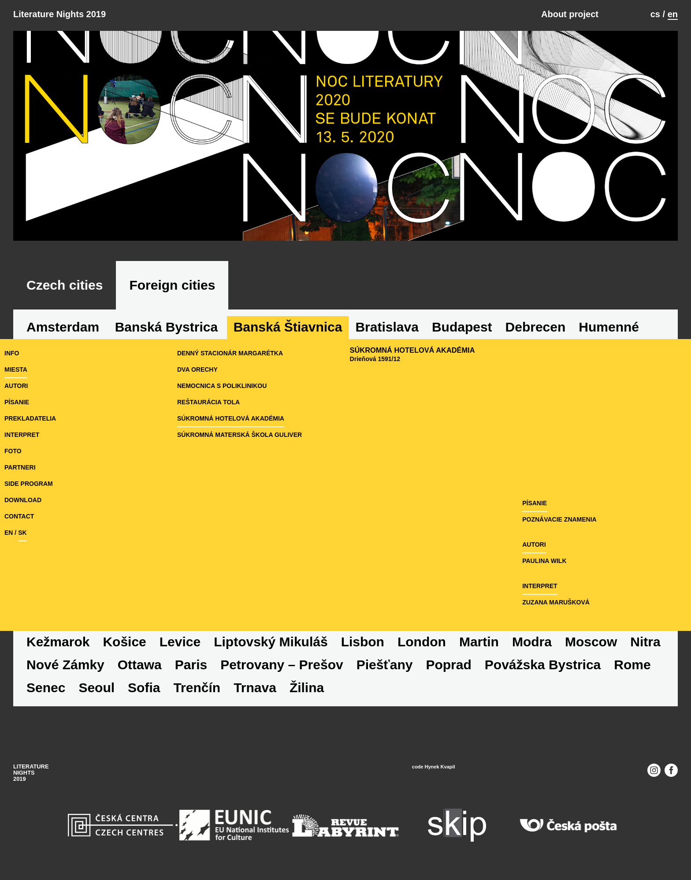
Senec (45, 687)
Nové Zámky (65, 664)
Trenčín (196, 687)
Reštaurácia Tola (208, 402)
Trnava (255, 687)
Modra (532, 641)
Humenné (609, 327)
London (422, 641)
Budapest (462, 327)
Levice (180, 641)
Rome (632, 664)
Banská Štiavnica (288, 327)
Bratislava (386, 327)
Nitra (645, 641)
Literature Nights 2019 (59, 14)
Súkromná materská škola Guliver (239, 434)
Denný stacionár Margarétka (230, 353)
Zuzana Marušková (556, 602)
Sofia (144, 687)
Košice (124, 641)
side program (28, 483)
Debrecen (535, 327)
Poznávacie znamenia (559, 519)
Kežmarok (57, 641)
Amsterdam (62, 327)
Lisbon (362, 641)
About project (569, 14)
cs (655, 14)
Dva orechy (197, 369)
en (673, 14)
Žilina (307, 687)
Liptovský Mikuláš (270, 641)
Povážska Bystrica (543, 664)
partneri (20, 467)
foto (13, 451)
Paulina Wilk (544, 560)
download (22, 499)
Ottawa (140, 664)
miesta (15, 369)
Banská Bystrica (166, 327)
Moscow (591, 641)
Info (11, 353)
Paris (191, 664)
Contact (19, 516)
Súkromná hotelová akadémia (230, 418)
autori (16, 385)
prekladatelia (30, 418)
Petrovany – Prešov (281, 664)
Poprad (448, 664)
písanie (16, 402)
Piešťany (385, 664)
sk (22, 532)
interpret (21, 434)
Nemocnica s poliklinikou (222, 385)
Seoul (96, 687)
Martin (479, 641)
